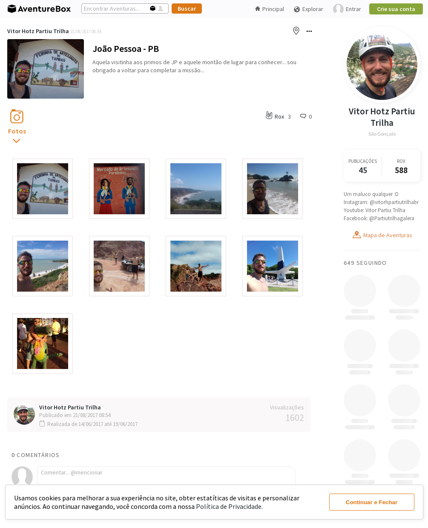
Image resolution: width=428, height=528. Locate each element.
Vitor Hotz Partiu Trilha (38, 31)
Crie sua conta (396, 9)
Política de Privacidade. (229, 506)
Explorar (308, 9)
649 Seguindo (365, 263)
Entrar (347, 9)
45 (362, 170)
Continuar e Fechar (371, 502)
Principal (269, 9)
